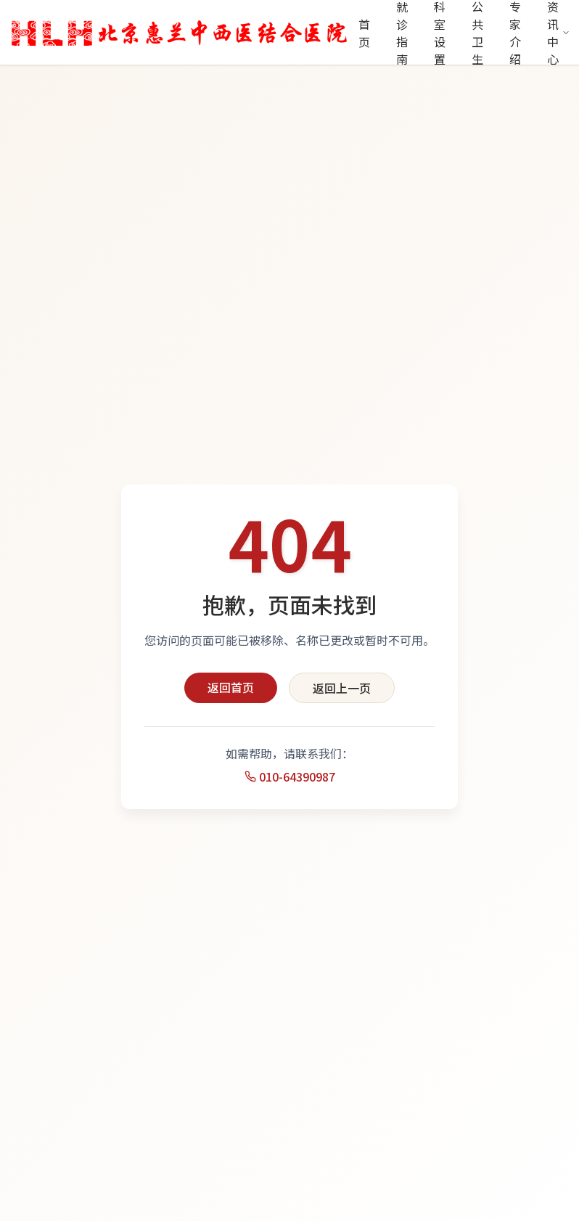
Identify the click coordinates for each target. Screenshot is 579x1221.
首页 (364, 32)
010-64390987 (290, 776)
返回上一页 (342, 688)
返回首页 (231, 687)
